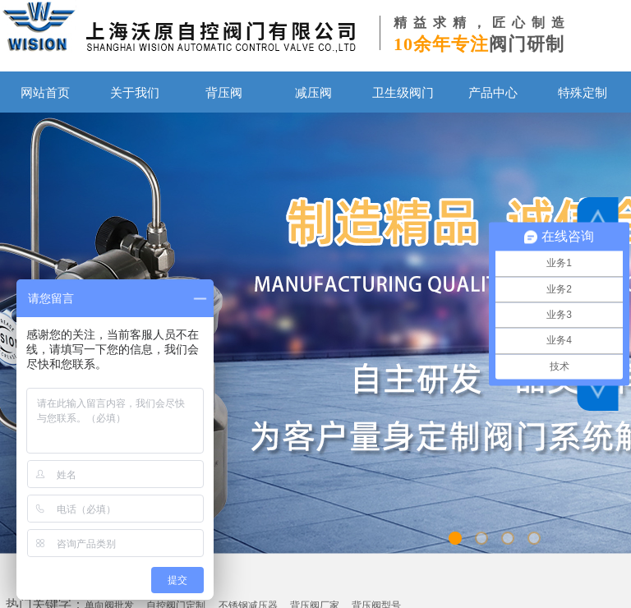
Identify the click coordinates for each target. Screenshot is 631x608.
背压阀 (223, 92)
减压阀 (313, 92)
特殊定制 (582, 92)
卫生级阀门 (403, 92)
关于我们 (134, 92)
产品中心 (493, 92)
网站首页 (45, 92)
